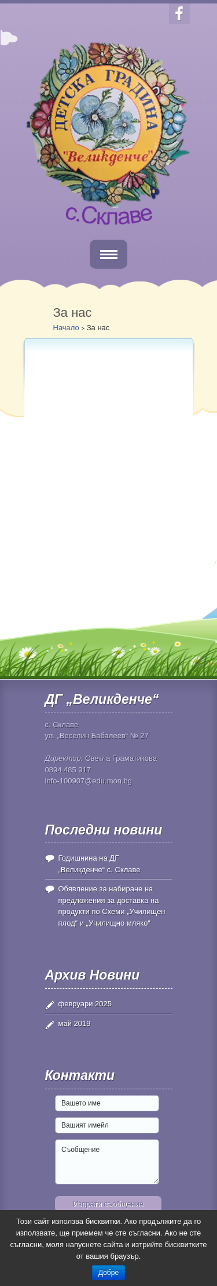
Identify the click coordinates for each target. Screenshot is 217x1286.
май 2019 (74, 1023)
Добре (108, 1273)
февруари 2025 (85, 1003)
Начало (66, 327)
